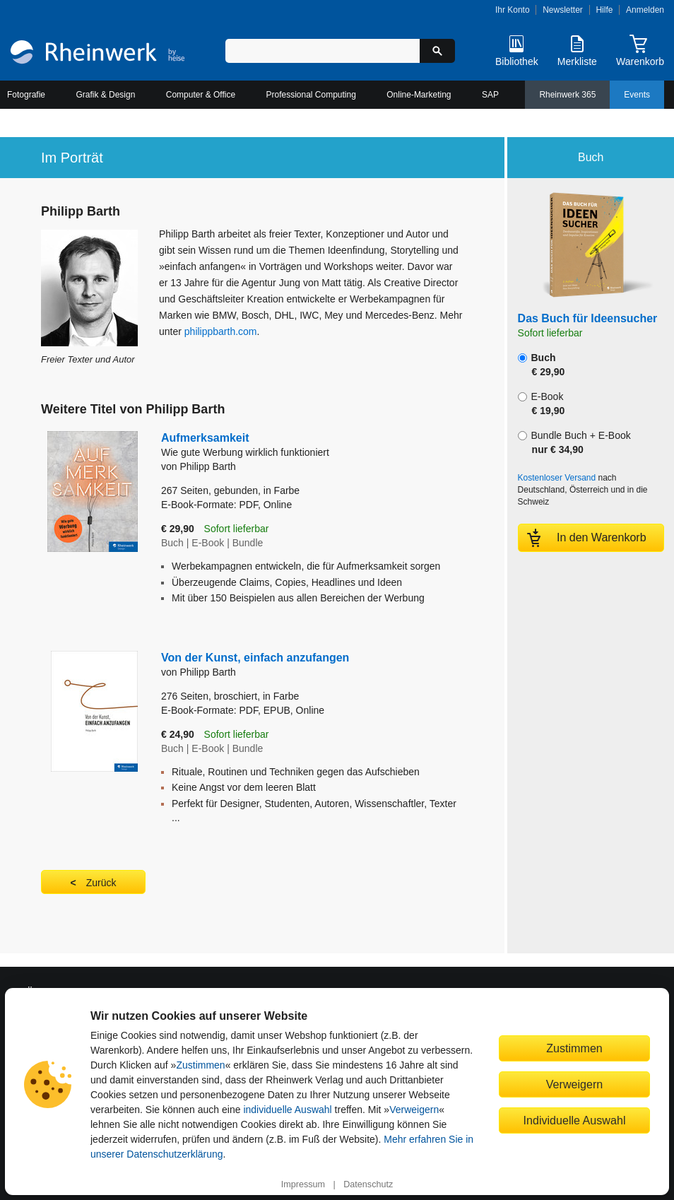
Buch (541, 364)
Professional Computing (311, 95)
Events (637, 95)
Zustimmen (200, 1065)
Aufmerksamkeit (300, 445)
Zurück (101, 882)
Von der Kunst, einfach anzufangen (255, 658)
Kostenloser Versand (557, 478)
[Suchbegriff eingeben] (322, 51)
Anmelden (645, 10)
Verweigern (414, 1109)
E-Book (541, 403)
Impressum (303, 1184)
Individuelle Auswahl (575, 1120)
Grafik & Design (105, 95)
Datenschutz (368, 1184)
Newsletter (563, 10)
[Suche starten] (437, 51)
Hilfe (604, 10)
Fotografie (26, 95)
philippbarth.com (220, 331)
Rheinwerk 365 (567, 95)
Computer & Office (200, 95)
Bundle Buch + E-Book (574, 442)
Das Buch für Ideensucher (588, 318)
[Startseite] (97, 54)
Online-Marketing (418, 95)
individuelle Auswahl (287, 1109)
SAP (490, 95)
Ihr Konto (512, 10)
